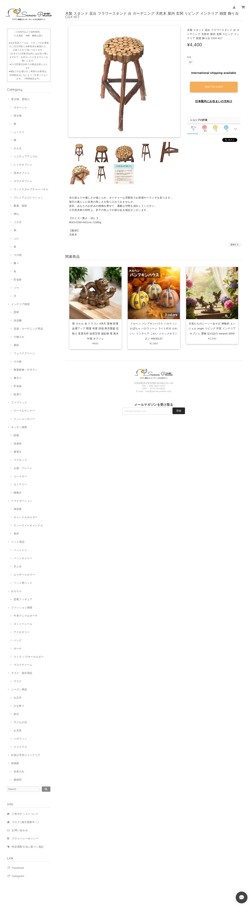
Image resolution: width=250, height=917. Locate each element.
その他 (18, 254)
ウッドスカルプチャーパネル (31, 189)
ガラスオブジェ (23, 181)
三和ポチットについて (25, 813)
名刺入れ (19, 771)
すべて (193, 126)
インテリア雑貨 (20, 304)
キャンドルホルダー (26, 517)
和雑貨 (15, 763)
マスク (18, 681)
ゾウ (16, 287)
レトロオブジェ (23, 164)
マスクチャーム (23, 664)
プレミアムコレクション (28, 197)
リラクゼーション (21, 500)
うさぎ (18, 222)
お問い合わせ (20, 830)
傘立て (18, 377)
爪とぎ (18, 566)
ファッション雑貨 (21, 607)
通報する (234, 245)
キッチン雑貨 (19, 427)
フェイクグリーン (24, 353)
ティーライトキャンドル (28, 525)
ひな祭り (19, 705)
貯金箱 (18, 279)
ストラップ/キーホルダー (29, 656)
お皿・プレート (23, 468)
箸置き (18, 451)
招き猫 (18, 115)
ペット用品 (17, 541)
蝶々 (16, 263)
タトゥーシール (23, 623)
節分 (16, 714)
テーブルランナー (24, 410)
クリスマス (20, 746)
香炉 (16, 533)
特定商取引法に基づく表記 (28, 846)
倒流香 (18, 509)
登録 (178, 411)
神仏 (16, 213)
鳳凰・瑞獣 (20, 205)
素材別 (18, 779)
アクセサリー (22, 632)
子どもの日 (20, 722)
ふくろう (19, 132)
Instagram (18, 876)
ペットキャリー (23, 558)
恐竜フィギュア (23, 599)
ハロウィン (20, 738)
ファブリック (19, 402)
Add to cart (214, 86)
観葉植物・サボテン (26, 369)
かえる (18, 148)
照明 (16, 312)
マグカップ (20, 459)
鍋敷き (18, 492)
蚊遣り (18, 394)
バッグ (18, 640)
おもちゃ (16, 591)
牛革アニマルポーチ (26, 615)
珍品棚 (18, 320)
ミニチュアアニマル (26, 156)
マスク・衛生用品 (21, 673)
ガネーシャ (20, 107)
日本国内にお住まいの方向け (213, 100)
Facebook (18, 867)
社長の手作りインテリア (25, 755)
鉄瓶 (16, 435)
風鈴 (16, 345)
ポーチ (18, 648)
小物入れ (19, 336)
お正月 (18, 697)
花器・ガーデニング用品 (28, 328)
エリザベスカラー (24, 574)
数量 (189, 57)
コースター (20, 476)
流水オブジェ (22, 172)
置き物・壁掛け (20, 99)
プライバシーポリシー (25, 838)
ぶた (16, 238)
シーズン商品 (19, 689)
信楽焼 (18, 443)
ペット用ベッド (23, 582)
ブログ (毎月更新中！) (25, 822)
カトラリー (20, 484)
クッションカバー (24, 418)
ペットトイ (20, 550)
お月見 (18, 730)
